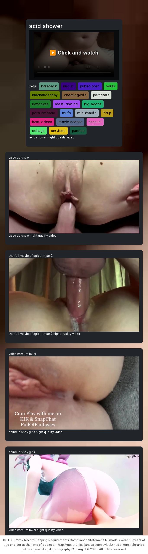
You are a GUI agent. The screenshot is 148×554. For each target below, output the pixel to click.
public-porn (90, 86)
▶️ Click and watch (74, 53)
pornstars (101, 95)
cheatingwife (75, 95)
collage (38, 130)
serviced (58, 130)
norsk (110, 86)
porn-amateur (44, 113)
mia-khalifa (87, 113)
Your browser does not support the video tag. (74, 196)
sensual (95, 122)
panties (78, 130)
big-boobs (92, 104)
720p (107, 113)
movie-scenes (70, 122)
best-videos (42, 122)
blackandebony (45, 95)
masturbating (66, 104)
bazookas (40, 104)
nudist (68, 86)
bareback (49, 86)
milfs (66, 113)
